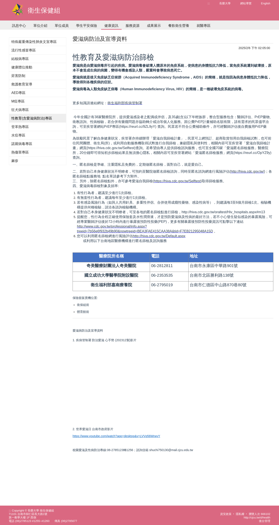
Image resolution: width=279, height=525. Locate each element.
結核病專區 (20, 59)
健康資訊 (111, 25)
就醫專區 (204, 25)
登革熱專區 (20, 127)
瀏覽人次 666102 (259, 514)
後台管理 (264, 521)
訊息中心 (19, 25)
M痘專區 (18, 101)
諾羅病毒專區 (21, 144)
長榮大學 (225, 3)
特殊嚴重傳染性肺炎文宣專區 (34, 42)
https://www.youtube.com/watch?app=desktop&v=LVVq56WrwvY (116, 436)
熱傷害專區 (20, 152)
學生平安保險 (86, 25)
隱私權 (240, 514)
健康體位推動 (21, 67)
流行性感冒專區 (23, 50)
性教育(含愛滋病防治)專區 (31, 118)
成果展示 (154, 25)
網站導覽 (246, 3)
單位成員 (62, 25)
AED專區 (18, 93)
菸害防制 (18, 76)
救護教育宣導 (21, 84)
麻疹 (14, 161)
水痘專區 (18, 135)
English (265, 3)
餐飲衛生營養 (178, 25)
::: (209, 3)
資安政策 (225, 514)
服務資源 (133, 25)
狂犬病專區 (20, 110)
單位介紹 (40, 25)
